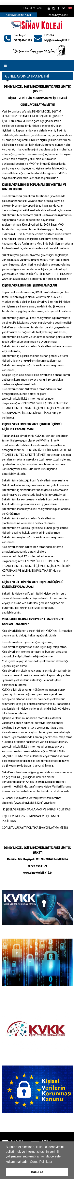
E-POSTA (49, 35)
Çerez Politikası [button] (41, 1161)
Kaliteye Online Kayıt (18, 14)
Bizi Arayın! (20, 35)
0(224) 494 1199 (23, 40)
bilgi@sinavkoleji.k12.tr (56, 40)
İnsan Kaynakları (58, 15)
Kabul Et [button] (37, 1171)
